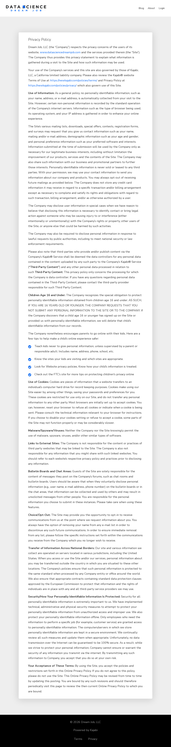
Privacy (92, 739)
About (151, 8)
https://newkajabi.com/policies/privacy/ (52, 85)
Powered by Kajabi (85, 730)
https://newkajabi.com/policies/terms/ (73, 80)
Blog (141, 8)
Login (162, 8)
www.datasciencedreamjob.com (60, 52)
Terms (78, 739)
